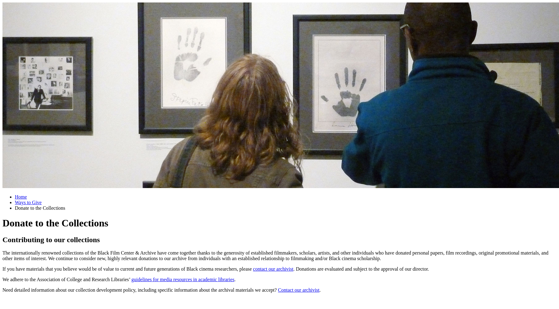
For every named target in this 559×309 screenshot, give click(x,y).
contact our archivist (273, 269)
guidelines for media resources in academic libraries (182, 279)
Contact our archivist (298, 290)
